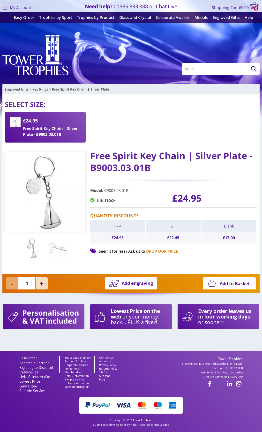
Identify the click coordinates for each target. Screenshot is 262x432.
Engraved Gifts (223, 17)
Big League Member (78, 358)
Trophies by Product (93, 17)
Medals (198, 17)
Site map (105, 376)
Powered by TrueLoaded (154, 425)
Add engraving (137, 283)
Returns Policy (108, 369)
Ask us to (153, 251)
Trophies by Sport (53, 17)
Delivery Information (77, 383)
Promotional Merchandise (73, 370)
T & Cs (103, 372)
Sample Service (32, 390)
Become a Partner (34, 363)
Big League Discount (36, 367)
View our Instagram (77, 387)
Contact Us (106, 358)
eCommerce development (109, 425)
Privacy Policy (107, 365)
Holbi (133, 425)
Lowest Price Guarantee (29, 383)
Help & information (77, 376)
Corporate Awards (170, 17)
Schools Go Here (75, 361)
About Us (105, 361)
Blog (102, 379)
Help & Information (35, 376)
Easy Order (21, 17)
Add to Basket (235, 283)
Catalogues (28, 372)
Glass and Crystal (133, 17)
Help (246, 17)
